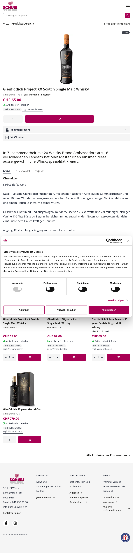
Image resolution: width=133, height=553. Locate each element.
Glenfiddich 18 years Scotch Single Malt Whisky (63, 321)
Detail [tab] (7, 171)
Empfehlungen (79, 497)
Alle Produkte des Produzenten (108, 455)
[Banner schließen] (128, 241)
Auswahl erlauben (66, 310)
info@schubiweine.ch (15, 507)
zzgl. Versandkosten (32, 109)
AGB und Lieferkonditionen (116, 508)
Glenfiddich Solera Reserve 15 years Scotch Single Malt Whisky (109, 323)
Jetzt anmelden (45, 497)
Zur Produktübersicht (18, 23)
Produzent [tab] (23, 171)
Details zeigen (116, 300)
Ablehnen (24, 310)
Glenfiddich (9, 94)
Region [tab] (39, 171)
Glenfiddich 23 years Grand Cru (22, 409)
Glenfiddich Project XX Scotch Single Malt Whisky (21, 321)
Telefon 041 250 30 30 (15, 502)
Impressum (110, 502)
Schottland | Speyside (37, 94)
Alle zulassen (109, 310)
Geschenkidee (78, 502)
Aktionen (76, 492)
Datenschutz (111, 497)
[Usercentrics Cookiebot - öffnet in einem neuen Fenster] (108, 241)
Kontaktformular (13, 512)
